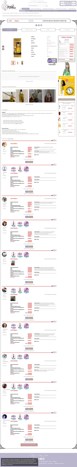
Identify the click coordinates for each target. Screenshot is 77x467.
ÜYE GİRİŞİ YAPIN (24, 15)
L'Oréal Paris (49, 40)
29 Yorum (4, 177)
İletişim (50, 461)
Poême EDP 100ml (65, 123)
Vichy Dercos (72, 129)
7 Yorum (4, 153)
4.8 (68, 108)
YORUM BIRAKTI (64, 114)
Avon (72, 117)
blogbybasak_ (5, 329)
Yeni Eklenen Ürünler (46, 10)
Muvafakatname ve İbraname (59, 463)
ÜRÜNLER (26, 8)
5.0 (68, 132)
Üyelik (38, 461)
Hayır (31, 162)
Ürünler (8, 13)
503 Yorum (4, 263)
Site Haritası (55, 461)
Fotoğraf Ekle (29, 104)
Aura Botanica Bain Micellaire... (65, 111)
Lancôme (72, 123)
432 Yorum (4, 395)
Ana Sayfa (4, 13)
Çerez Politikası (50, 463)
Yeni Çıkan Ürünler (36, 10)
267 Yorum (4, 334)
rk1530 (4, 359)
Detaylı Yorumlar (66, 42)
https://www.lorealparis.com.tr (52, 46)
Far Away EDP (65, 117)
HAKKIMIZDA (72, 8)
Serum (20, 13)
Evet (27, 162)
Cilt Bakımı (16, 13)
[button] (68, 2)
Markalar (28, 10)
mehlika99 (5, 227)
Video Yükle (28, 81)
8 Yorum (4, 208)
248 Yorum (4, 299)
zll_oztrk (4, 257)
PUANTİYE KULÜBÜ (61, 8)
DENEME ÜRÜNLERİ (48, 8)
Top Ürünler (55, 10)
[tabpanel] (18, 48)
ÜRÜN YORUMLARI (35, 8)
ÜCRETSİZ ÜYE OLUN (38, 15)
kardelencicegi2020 (6, 389)
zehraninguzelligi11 (6, 420)
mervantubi (5, 172)
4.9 (68, 113)
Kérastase (72, 111)
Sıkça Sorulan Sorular (44, 461)
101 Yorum (4, 365)
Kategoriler (22, 10)
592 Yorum (4, 232)
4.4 (68, 125)
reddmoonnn (5, 293)
